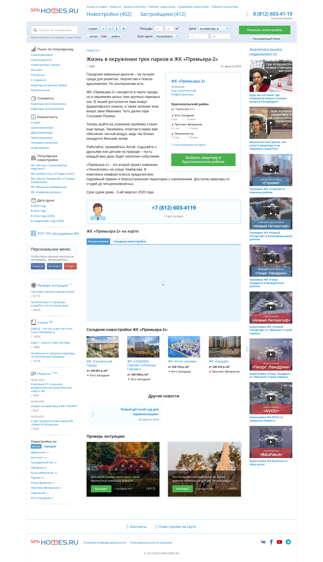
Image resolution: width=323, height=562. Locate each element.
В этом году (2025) (43, 216)
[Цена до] (220, 36)
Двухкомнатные (42, 132)
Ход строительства (183, 90)
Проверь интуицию (54, 285)
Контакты (138, 526)
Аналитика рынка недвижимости (265, 51)
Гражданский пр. (42, 462)
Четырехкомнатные (44, 142)
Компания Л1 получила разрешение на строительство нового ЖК (51, 387)
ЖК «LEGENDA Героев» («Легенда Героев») (143, 353)
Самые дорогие (41, 60)
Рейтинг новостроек (162, 7)
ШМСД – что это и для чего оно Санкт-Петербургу (51, 330)
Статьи (45, 322)
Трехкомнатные (41, 138)
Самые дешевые (42, 55)
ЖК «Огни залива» (184, 349)
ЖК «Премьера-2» (188, 81)
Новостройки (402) (109, 14)
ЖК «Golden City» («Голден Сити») (52, 174)
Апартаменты (40, 148)
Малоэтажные (40, 90)
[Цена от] (198, 36)
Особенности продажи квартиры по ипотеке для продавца (53, 355)
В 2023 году (38, 206)
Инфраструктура (182, 94)
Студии (35, 122)
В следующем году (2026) (47, 221)
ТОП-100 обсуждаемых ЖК (58, 233)
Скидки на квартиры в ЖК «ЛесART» (54, 406)
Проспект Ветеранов (44, 488)
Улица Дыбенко (41, 483)
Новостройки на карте (177, 526)
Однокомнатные (42, 127)
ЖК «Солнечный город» (103, 351)
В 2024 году (38, 211)
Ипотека (36, 70)
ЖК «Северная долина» (46, 192)
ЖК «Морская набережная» (49, 187)
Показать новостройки (264, 30)
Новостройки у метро (45, 65)
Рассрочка (38, 75)
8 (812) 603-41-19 (272, 14)
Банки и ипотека (135, 7)
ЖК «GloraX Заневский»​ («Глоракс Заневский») (53, 180)
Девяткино (38, 452)
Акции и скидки (97, 7)
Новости (115, 7)
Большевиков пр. (42, 473)
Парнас (36, 477)
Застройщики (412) (163, 14)
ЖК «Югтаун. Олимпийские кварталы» (49, 167)
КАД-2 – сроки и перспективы (50, 342)
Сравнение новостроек (193, 7)
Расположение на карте (189, 145)
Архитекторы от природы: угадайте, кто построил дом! (49, 304)
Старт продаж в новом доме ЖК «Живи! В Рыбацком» (52, 422)
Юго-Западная (40, 498)
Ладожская (38, 493)
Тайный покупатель (225, 7)
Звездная (37, 467)
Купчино (37, 457)
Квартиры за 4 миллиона (47, 109)
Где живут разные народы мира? (53, 291)
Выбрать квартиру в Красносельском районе (203, 159)
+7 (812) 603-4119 (174, 207)
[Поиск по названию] (54, 30)
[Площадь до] (169, 28)
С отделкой (38, 80)
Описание (178, 87)
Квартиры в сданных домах (49, 85)
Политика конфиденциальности (104, 542)
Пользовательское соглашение (151, 542)
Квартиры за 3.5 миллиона (48, 104)
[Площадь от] (159, 28)
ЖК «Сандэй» (225, 349)
